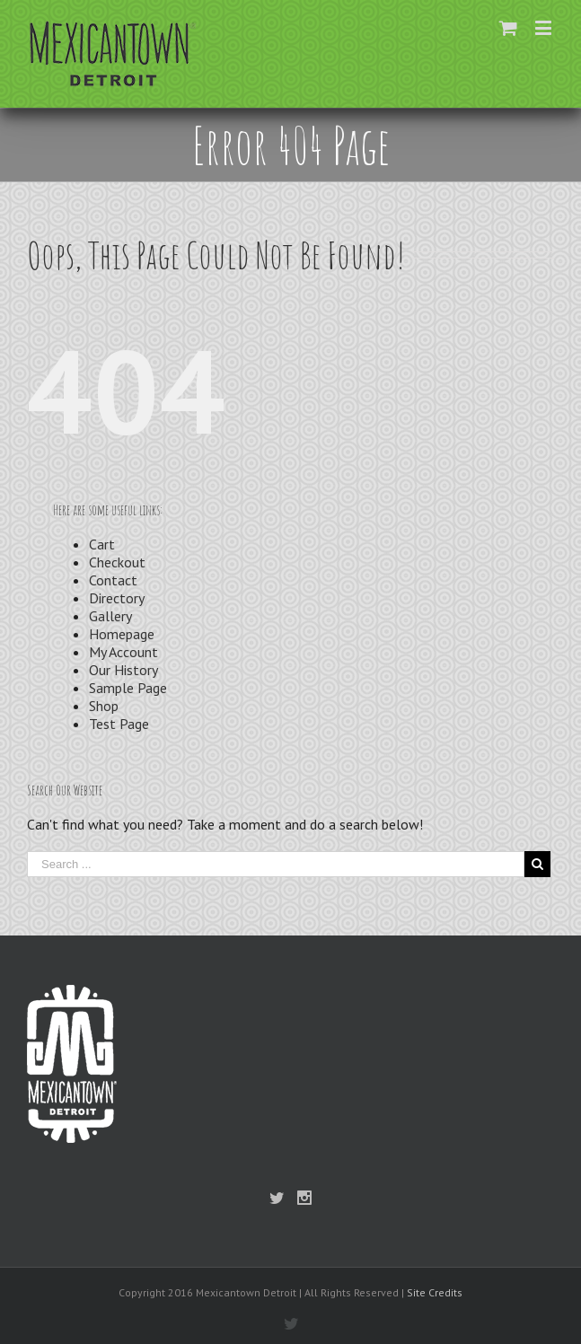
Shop (104, 706)
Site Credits (434, 1292)
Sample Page (128, 688)
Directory (117, 598)
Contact (113, 580)
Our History (123, 670)
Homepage (121, 634)
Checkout (117, 562)
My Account (123, 652)
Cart (102, 544)
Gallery (110, 616)
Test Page (119, 724)
